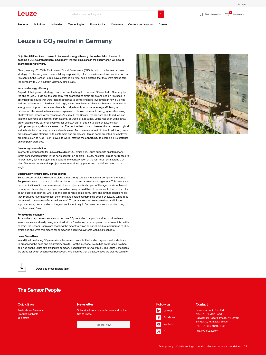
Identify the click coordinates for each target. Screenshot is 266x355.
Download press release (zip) (52, 268)
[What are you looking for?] (114, 14)
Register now (103, 324)
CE (245, 346)
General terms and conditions (224, 346)
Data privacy (166, 346)
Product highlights (28, 313)
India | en (242, 4)
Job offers (23, 317)
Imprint (201, 346)
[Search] (161, 14)
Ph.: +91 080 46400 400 (210, 326)
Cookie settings (185, 346)
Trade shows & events (30, 310)
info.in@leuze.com (207, 330)
